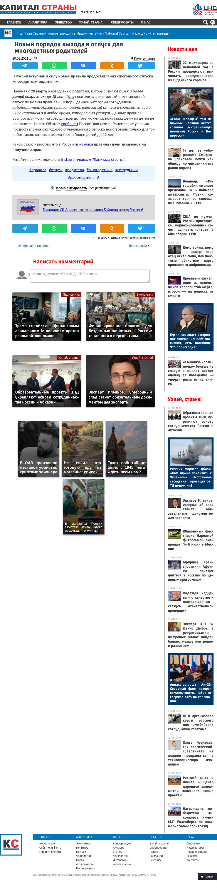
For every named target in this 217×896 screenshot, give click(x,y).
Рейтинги (155, 860)
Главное (14, 22)
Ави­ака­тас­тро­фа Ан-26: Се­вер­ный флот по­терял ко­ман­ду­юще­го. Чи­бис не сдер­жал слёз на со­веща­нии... (191, 692)
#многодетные (100, 169)
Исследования (85, 868)
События (45, 837)
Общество (63, 22)
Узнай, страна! (91, 22)
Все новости (138, 246)
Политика (82, 847)
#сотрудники (126, 169)
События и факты (50, 847)
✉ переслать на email (33, 246)
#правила (37, 169)
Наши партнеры (197, 852)
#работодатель (81, 177)
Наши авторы (195, 847)
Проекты (156, 837)
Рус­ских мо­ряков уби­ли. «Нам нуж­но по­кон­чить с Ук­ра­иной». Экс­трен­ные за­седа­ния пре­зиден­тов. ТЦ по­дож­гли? (191, 477)
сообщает (69, 123)
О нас (145, 22)
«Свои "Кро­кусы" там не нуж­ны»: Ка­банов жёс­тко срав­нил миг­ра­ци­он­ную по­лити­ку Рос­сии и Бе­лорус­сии (191, 127)
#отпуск (56, 169)
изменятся (84, 144)
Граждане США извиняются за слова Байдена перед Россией (93, 209)
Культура (118, 847)
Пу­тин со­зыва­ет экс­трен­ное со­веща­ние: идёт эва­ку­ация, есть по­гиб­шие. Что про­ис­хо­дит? (191, 341)
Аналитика (37, 22)
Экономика (71, 294)
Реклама (192, 856)
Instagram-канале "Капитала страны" (93, 159)
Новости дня (182, 49)
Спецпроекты (122, 22)
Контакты (193, 860)
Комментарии (144, 58)
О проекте (193, 843)
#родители (74, 169)
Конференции (122, 843)
